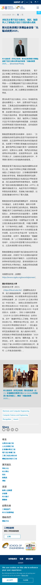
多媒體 (4, 493)
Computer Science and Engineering (15, 415)
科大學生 (5, 471)
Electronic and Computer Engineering (16, 411)
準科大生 (5, 468)
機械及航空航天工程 (9, 459)
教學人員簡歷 (7, 490)
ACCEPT (10, 580)
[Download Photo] (17, 64)
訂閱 (9, 536)
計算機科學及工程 (8, 449)
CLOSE (25, 580)
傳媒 (3, 481)
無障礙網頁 (12, 559)
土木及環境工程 (8, 446)
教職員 (4, 478)
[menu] (38, 7)
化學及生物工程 (8, 443)
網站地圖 (29, 559)
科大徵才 (5, 496)
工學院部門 (6, 509)
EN (13, 14)
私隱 (21, 559)
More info (24, 575)
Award (15, 419)
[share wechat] (16, 429)
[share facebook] (8, 429)
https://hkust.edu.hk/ (12, 290)
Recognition (7, 419)
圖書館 (4, 500)
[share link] (12, 429)
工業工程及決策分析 (9, 456)
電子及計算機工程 (8, 452)
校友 (3, 474)
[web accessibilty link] (30, 546)
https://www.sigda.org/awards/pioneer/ (18, 277)
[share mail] (3, 429)
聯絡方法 (5, 521)
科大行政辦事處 (8, 512)
